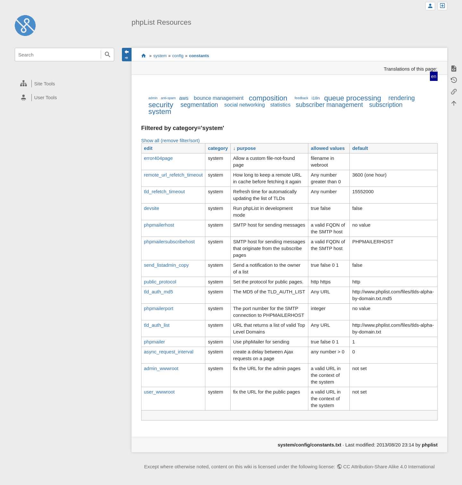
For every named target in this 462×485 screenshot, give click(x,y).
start (144, 55)
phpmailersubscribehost (169, 241)
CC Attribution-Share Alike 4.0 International (389, 466)
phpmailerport (158, 308)
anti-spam (168, 98)
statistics (280, 105)
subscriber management (329, 104)
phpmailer (154, 341)
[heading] (64, 83)
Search (107, 54)
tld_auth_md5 (158, 291)
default (360, 148)
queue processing (352, 98)
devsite (151, 208)
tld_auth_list (156, 325)
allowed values (328, 148)
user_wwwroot (159, 391)
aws (183, 98)
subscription (386, 104)
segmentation (199, 104)
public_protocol (160, 281)
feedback (301, 98)
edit (148, 148)
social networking (244, 105)
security (160, 105)
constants (199, 55)
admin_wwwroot (161, 368)
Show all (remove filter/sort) (170, 140)
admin (153, 98)
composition (268, 98)
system (160, 55)
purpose (246, 148)
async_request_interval (168, 351)
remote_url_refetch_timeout (173, 175)
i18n (316, 98)
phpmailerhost (159, 225)
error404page (158, 158)
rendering (401, 97)
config (178, 55)
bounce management (219, 98)
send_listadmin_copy (166, 265)
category (218, 148)
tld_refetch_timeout (164, 191)
